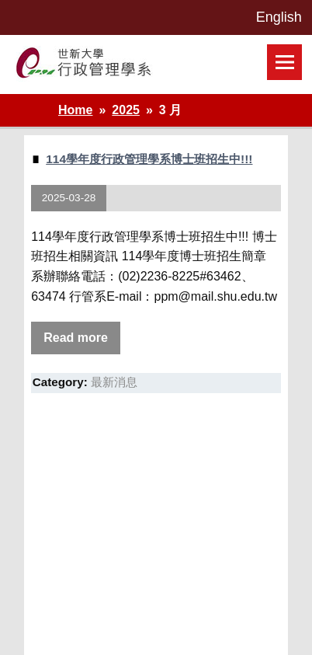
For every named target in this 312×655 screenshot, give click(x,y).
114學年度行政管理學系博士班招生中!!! (149, 158)
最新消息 (114, 381)
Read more (75, 337)
